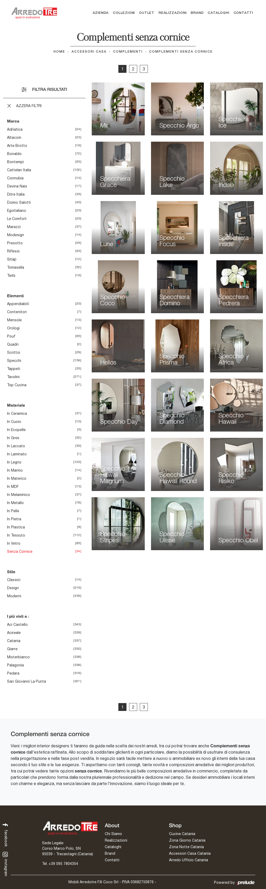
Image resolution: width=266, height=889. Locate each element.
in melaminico (18, 495)
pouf (11, 336)
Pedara (13, 673)
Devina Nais (17, 186)
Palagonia (15, 665)
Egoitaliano (16, 210)
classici (13, 580)
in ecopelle (16, 430)
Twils (11, 275)
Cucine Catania (182, 834)
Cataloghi (218, 13)
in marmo (15, 470)
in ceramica (17, 413)
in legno (14, 462)
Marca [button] (13, 121)
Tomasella (15, 267)
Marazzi (14, 227)
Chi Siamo (113, 834)
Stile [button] (11, 571)
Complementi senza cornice (181, 51)
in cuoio (14, 421)
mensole (14, 320)
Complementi (128, 51)
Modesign (15, 235)
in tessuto (16, 535)
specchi (14, 360)
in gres (13, 438)
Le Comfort (17, 219)
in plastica (16, 527)
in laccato (16, 446)
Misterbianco (18, 657)
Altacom (14, 137)
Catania (13, 641)
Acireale (14, 633)
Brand (197, 13)
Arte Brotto (17, 145)
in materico (16, 478)
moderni (14, 596)
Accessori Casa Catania (190, 853)
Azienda (101, 13)
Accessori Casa (89, 51)
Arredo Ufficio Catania (188, 860)
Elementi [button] (15, 295)
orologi (13, 328)
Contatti (243, 13)
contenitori (17, 312)
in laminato (17, 454)
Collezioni (124, 13)
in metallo (15, 503)
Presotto (15, 243)
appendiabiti (18, 304)
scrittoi (13, 352)
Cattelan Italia (19, 170)
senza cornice (19, 551)
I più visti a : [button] (18, 616)
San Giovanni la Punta (26, 681)
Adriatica (14, 129)
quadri (13, 344)
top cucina (16, 385)
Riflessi (13, 251)
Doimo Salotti (19, 202)
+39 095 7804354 (63, 864)
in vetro (13, 543)
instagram (5, 864)
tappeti (13, 369)
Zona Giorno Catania (187, 840)
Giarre (12, 649)
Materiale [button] (16, 405)
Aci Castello (17, 624)
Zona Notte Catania (186, 847)
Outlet (146, 13)
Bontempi (15, 162)
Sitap (11, 259)
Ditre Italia (16, 194)
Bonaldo (14, 154)
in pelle (13, 511)
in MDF (13, 486)
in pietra (14, 519)
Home (59, 51)
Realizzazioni (173, 13)
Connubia (15, 178)
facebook (5, 834)
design (13, 588)
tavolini (13, 377)
